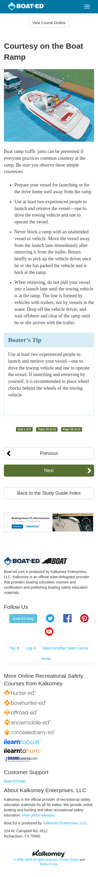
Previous (49, 453)
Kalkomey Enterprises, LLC (65, 823)
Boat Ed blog (23, 618)
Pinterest (84, 618)
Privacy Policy (69, 860)
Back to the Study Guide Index (49, 493)
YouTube (49, 631)
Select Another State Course (65, 648)
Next (49, 470)
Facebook (67, 618)
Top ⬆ (15, 648)
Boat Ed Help (15, 781)
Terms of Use (48, 864)
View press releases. (39, 815)
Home (46, 659)
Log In (31, 648)
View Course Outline (49, 23)
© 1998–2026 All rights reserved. (36, 860)
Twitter (50, 618)
